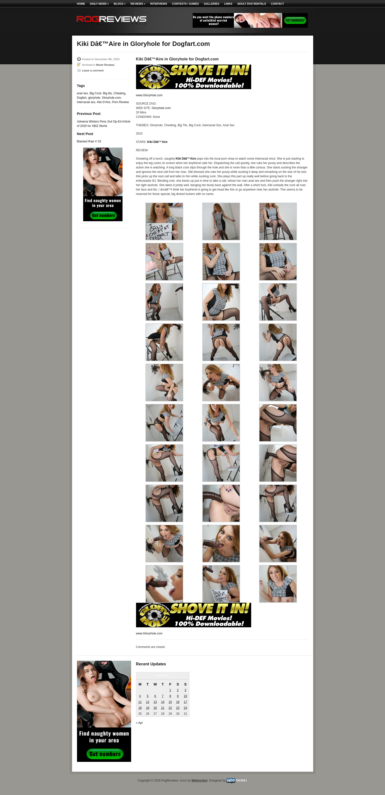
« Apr (139, 723)
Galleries (211, 3)
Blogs (120, 3)
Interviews (158, 3)
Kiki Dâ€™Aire (157, 142)
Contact (277, 3)
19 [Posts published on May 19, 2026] (147, 708)
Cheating (119, 93)
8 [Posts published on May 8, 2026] (170, 696)
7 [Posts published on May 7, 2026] (163, 696)
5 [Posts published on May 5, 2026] (148, 696)
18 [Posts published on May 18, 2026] (139, 708)
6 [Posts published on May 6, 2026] (155, 696)
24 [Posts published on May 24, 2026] (185, 708)
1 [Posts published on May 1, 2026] (170, 690)
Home (81, 3)
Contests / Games (185, 3)
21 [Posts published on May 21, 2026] (162, 708)
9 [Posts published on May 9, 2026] (178, 696)
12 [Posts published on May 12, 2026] (147, 702)
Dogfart (82, 97)
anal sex (82, 93)
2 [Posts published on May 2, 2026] (178, 690)
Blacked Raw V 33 (89, 141)
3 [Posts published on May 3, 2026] (185, 690)
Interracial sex (86, 102)
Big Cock (95, 93)
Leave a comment (93, 70)
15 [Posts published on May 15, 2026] (170, 702)
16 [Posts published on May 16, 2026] (177, 702)
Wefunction (200, 780)
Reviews (138, 3)
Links (228, 3)
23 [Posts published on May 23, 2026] (177, 708)
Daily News (99, 3)
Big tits (107, 93)
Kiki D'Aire (103, 102)
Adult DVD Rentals (251, 3)
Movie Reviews (105, 64)
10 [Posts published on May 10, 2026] (185, 696)
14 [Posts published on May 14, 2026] (162, 702)
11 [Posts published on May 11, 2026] (139, 702)
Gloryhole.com (111, 97)
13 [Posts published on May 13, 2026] (155, 702)
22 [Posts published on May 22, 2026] (170, 708)
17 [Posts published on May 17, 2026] (185, 702)
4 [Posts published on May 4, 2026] (140, 696)
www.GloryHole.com (149, 95)
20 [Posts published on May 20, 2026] (155, 708)
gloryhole (94, 97)
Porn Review (120, 102)
